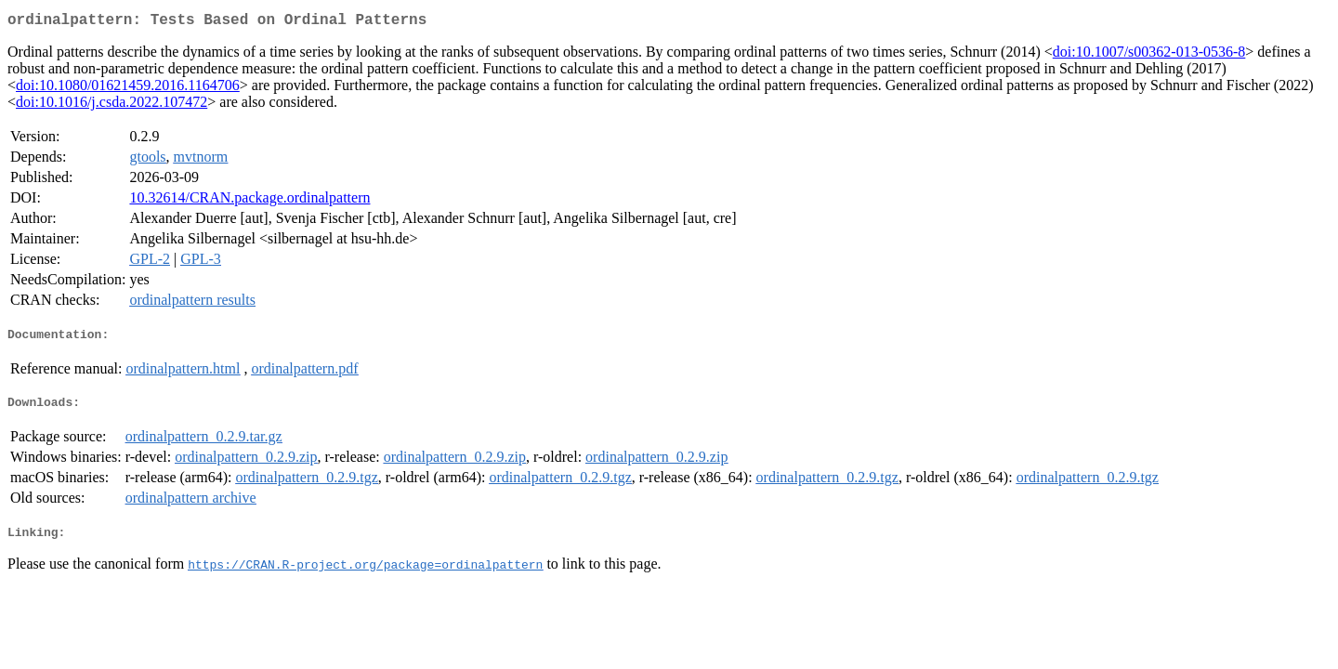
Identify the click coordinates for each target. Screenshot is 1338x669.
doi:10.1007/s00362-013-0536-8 (1149, 55)
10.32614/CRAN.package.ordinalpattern (249, 201)
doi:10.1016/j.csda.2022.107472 (111, 105)
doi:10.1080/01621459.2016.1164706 (128, 89)
